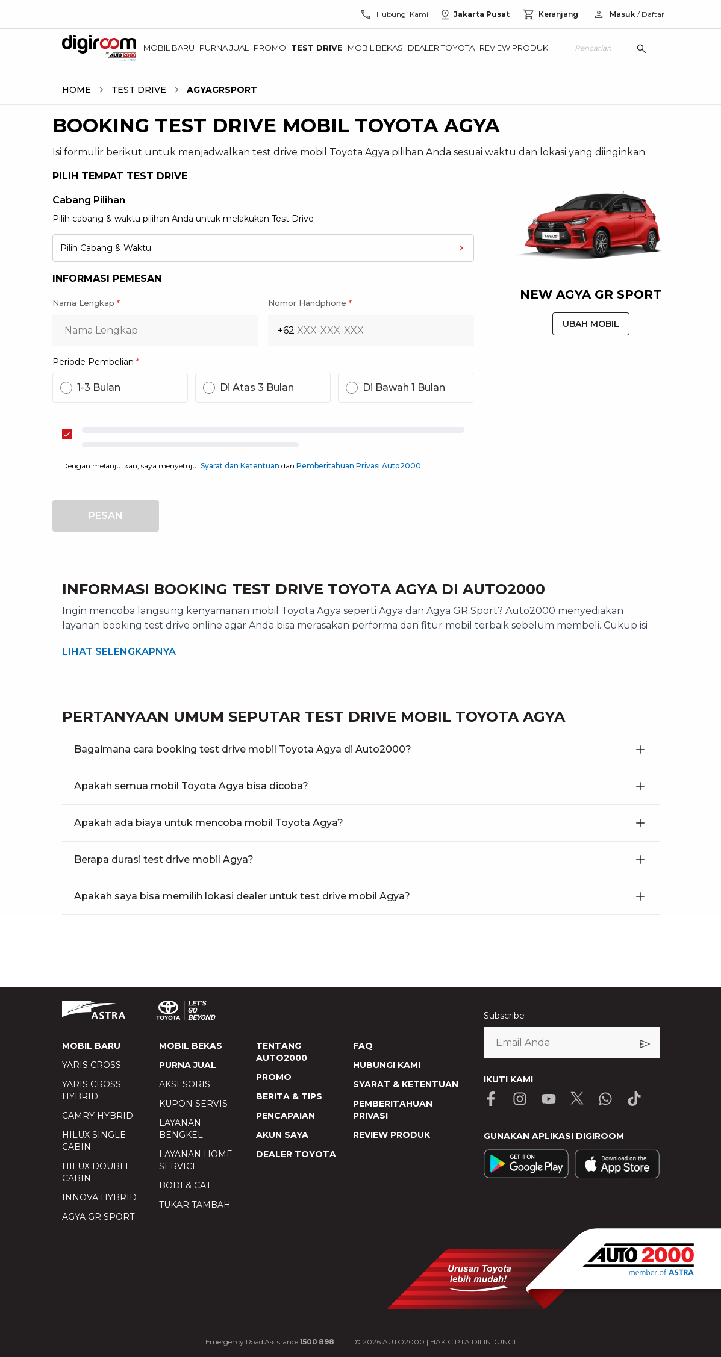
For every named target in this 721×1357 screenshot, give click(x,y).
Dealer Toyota (441, 47)
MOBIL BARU (91, 1045)
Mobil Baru (169, 47)
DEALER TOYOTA (296, 1154)
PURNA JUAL (187, 1065)
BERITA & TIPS (289, 1096)
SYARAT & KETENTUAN (405, 1084)
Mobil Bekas (375, 47)
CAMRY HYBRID (97, 1115)
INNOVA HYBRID (99, 1197)
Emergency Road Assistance (269, 1341)
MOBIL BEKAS (190, 1045)
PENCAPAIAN (285, 1115)
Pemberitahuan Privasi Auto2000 (358, 465)
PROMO (274, 1077)
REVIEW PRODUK (391, 1134)
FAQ (363, 1045)
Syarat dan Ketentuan (241, 465)
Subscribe (504, 1015)
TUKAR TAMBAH (195, 1204)
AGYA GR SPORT (98, 1216)
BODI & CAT (185, 1185)
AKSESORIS (184, 1084)
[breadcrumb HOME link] (76, 90)
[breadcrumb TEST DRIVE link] (136, 90)
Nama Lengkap (86, 303)
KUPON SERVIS (193, 1103)
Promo (270, 47)
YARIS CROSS (91, 1065)
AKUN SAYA (282, 1134)
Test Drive (317, 47)
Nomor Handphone (310, 303)
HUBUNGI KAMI (386, 1065)
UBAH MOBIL (591, 323)
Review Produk (513, 47)
